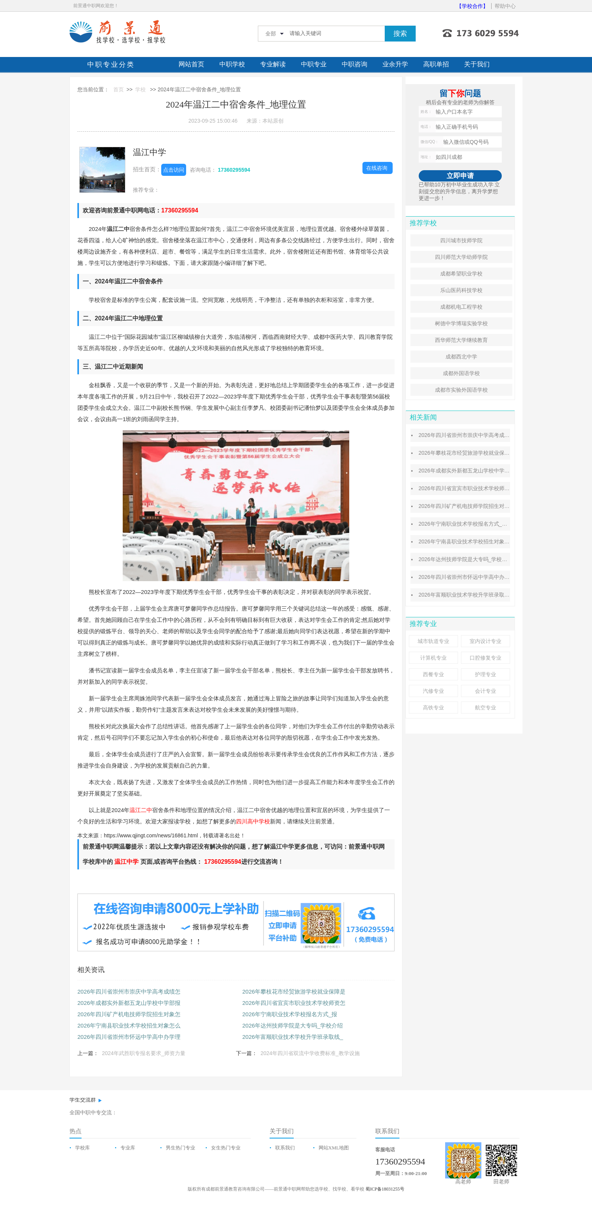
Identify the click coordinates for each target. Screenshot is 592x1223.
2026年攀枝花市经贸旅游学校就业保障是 (293, 991)
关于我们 (477, 64)
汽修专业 (433, 691)
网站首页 (191, 64)
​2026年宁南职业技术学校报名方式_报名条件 (470, 524)
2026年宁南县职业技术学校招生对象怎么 (128, 1025)
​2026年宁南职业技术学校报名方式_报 (290, 1014)
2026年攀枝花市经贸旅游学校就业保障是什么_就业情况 (483, 453)
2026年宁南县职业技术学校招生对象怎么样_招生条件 (481, 541)
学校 (140, 89)
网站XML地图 (334, 1148)
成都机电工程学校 (461, 307)
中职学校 (232, 64)
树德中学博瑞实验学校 (461, 323)
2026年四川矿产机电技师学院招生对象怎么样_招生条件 (483, 506)
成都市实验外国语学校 (461, 390)
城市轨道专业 (433, 641)
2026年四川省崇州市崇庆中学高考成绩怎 (128, 991)
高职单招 (436, 64)
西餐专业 (433, 674)
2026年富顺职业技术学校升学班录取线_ (292, 1037)
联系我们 (285, 1148)
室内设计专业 (485, 641)
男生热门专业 (180, 1148)
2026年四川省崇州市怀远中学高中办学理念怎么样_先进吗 (486, 577)
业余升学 (395, 64)
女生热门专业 (225, 1148)
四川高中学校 (253, 821)
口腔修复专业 (485, 658)
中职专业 (314, 64)
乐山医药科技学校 (461, 290)
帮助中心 (505, 6)
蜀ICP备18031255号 (384, 1189)
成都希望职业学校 (461, 274)
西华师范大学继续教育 (461, 340)
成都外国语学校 (461, 373)
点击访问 (173, 170)
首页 (118, 89)
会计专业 (485, 691)
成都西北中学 (461, 357)
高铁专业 (433, 708)
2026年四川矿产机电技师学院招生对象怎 (128, 1014)
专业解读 (273, 64)
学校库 (82, 1148)
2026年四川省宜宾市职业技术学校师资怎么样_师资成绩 (483, 488)
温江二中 (141, 810)
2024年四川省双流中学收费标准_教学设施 (310, 1053)
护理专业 (485, 674)
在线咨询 (376, 168)
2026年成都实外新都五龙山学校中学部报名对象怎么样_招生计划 (494, 471)
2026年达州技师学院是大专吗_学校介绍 (292, 1025)
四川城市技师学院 (461, 240)
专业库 (127, 1148)
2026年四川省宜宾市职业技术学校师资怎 (293, 1003)
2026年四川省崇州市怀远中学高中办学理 (128, 1037)
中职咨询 (354, 64)
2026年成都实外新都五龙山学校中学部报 (128, 1003)
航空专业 (485, 708)
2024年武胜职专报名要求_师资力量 (143, 1053)
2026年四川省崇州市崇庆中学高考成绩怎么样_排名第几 (483, 435)
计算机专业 (433, 658)
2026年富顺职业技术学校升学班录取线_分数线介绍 (478, 595)
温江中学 (149, 152)
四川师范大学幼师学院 (461, 257)
